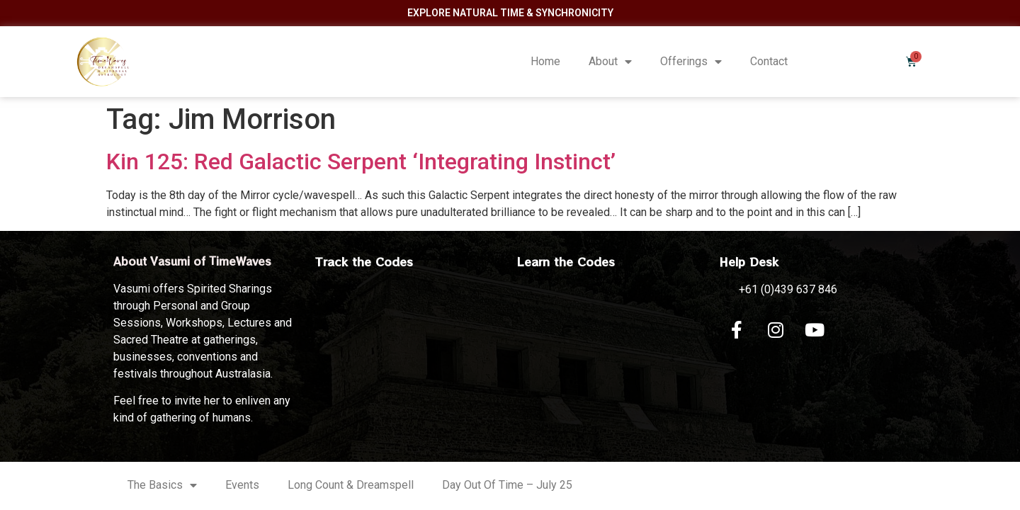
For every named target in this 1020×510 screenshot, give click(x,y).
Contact (769, 61)
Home (545, 61)
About (610, 61)
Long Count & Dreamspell (351, 485)
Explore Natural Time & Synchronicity (510, 12)
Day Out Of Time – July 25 (507, 485)
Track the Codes (364, 261)
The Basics (162, 485)
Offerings (691, 61)
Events (242, 485)
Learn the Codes (566, 261)
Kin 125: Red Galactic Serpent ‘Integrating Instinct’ (361, 161)
